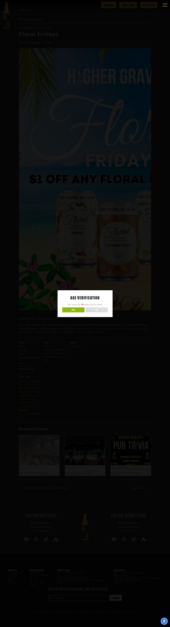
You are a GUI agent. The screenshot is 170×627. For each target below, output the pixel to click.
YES (73, 309)
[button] (165, 5)
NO (96, 309)
